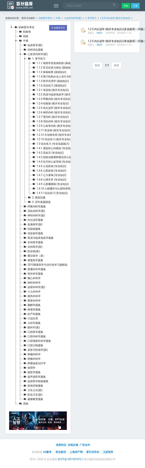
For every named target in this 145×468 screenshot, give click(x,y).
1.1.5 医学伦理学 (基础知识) (50, 81)
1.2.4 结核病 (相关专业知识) (50, 103)
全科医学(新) (32, 247)
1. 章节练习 (90, 18)
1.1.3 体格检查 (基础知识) (49, 72)
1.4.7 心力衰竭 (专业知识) (49, 175)
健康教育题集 (33, 399)
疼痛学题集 (32, 309)
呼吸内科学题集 (34, 206)
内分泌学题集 (33, 220)
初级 (23, 36)
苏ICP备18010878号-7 (70, 459)
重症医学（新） (34, 256)
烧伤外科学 (32, 296)
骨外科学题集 (33, 273)
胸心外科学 (32, 278)
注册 (135, 5)
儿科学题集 (32, 323)
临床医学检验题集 (35, 381)
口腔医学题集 (33, 332)
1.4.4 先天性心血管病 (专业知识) (53, 161)
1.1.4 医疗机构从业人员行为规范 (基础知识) (59, 76)
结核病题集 (32, 229)
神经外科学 (32, 282)
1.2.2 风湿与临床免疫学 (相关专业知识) (57, 94)
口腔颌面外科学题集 (37, 341)
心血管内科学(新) (72, 18)
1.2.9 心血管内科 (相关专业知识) (53, 126)
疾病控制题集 (33, 385)
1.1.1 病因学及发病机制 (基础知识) (54, 63)
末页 (116, 65)
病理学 (29, 368)
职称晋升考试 (45, 18)
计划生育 (30, 318)
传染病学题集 (33, 233)
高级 (23, 403)
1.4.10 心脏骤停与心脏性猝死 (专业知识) (57, 188)
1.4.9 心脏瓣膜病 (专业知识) (50, 184)
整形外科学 (32, 300)
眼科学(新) (31, 327)
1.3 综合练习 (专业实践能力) (50, 144)
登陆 (126, 5)
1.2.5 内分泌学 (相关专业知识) (115, 18)
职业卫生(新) (32, 394)
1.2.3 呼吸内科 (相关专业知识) (51, 99)
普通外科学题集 (34, 269)
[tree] (38, 215)
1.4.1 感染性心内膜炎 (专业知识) (53, 148)
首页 (97, 65)
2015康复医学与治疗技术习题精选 (45, 264)
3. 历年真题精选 (38, 202)
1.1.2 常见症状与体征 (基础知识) (53, 67)
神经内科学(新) (34, 215)
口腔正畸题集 (33, 345)
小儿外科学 (32, 291)
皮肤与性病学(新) (35, 350)
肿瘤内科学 (32, 354)
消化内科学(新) (34, 211)
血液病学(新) (32, 224)
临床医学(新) (32, 45)
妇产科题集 (32, 314)
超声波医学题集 (34, 376)
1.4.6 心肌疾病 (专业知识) (49, 170)
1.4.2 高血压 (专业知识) (48, 152)
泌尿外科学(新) (34, 287)
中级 (58, 18)
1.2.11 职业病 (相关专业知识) (51, 130)
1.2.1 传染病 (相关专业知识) (50, 90)
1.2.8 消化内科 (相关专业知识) (51, 121)
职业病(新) (31, 251)
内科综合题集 (33, 49)
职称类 (24, 31)
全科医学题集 (33, 242)
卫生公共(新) (32, 390)
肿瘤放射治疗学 (34, 363)
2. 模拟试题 (36, 197)
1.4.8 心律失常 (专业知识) (49, 179)
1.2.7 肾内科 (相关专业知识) (50, 117)
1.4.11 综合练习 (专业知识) (50, 193)
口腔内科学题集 (34, 336)
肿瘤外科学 (32, 359)
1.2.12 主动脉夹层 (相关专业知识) (53, 135)
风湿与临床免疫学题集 (38, 238)
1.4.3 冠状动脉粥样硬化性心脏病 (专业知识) (59, 157)
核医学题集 (32, 372)
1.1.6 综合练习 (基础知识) (49, 85)
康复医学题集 (33, 260)
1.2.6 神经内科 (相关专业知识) (51, 112)
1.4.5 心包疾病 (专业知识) (49, 166)
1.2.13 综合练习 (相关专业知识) (52, 139)
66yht (99, 33)
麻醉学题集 (32, 305)
